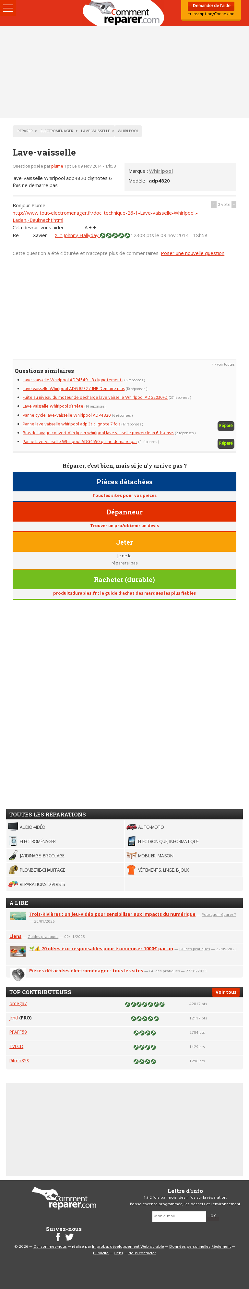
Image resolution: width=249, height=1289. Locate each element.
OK (213, 1216)
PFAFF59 (18, 1032)
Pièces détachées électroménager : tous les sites (86, 970)
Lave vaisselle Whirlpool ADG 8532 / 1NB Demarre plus (73, 388)
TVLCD (16, 1046)
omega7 (18, 1003)
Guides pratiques (43, 936)
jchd (13, 1018)
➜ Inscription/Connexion (211, 14)
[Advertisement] (124, 72)
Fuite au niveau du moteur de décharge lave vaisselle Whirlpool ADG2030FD (95, 397)
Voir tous (226, 992)
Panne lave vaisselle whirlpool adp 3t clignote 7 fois (71, 424)
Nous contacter (142, 1253)
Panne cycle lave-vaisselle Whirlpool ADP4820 (67, 415)
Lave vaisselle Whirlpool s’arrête (53, 406)
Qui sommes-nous (50, 1247)
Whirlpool (161, 171)
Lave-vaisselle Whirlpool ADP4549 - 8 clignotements (73, 380)
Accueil (124, 13)
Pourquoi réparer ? (219, 914)
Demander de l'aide (211, 6)
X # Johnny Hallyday (77, 235)
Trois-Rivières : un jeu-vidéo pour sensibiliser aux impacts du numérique (112, 914)
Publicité (101, 1253)
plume (57, 166)
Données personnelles (189, 1247)
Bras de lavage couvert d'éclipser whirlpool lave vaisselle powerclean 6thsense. (98, 433)
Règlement (221, 1247)
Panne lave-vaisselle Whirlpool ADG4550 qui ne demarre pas (80, 441)
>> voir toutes (222, 365)
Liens (15, 936)
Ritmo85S (19, 1060)
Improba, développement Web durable (128, 1247)
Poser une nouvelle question (192, 253)
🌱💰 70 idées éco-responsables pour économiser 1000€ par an (101, 948)
